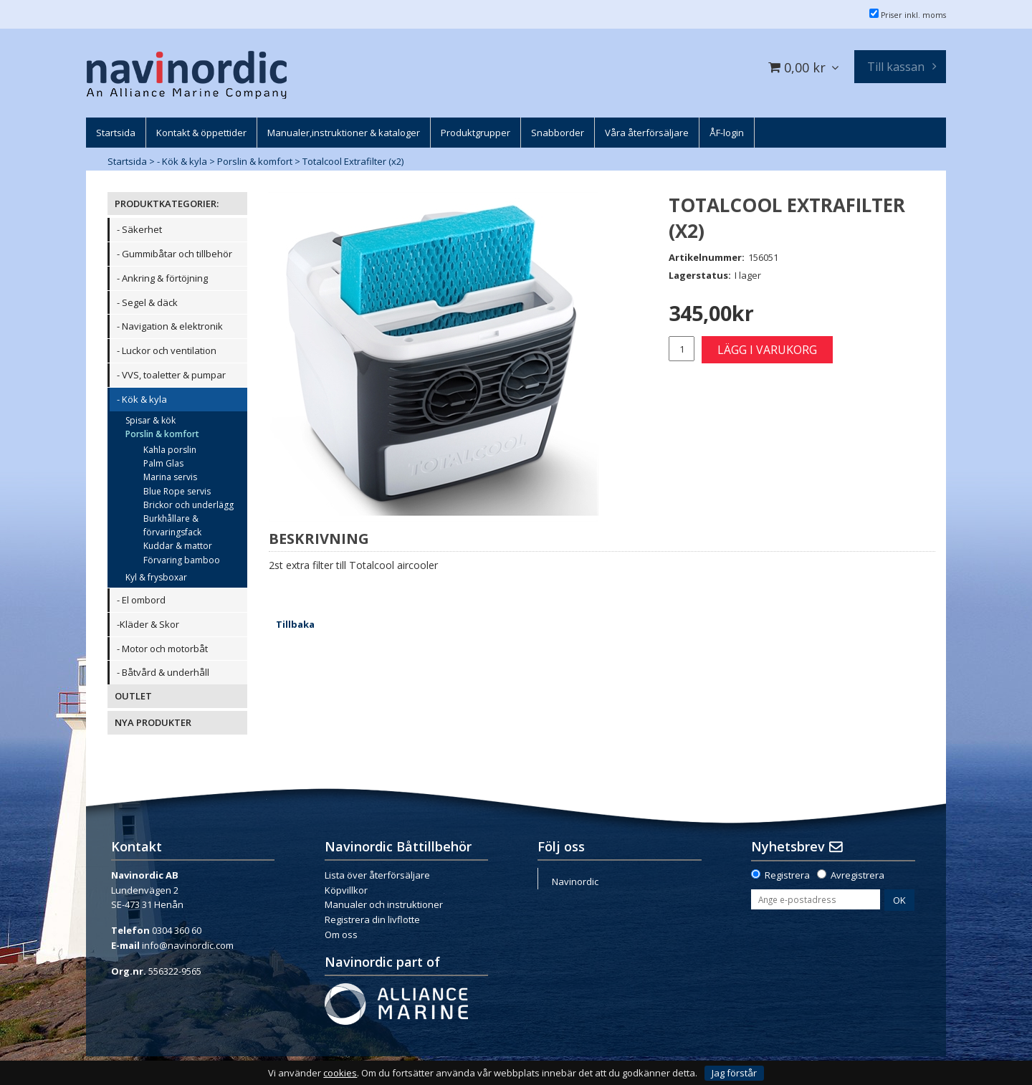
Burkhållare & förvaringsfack (172, 525)
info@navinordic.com (188, 945)
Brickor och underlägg (188, 505)
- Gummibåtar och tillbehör (174, 253)
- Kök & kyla (182, 161)
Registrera (787, 875)
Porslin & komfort (254, 161)
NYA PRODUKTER (153, 722)
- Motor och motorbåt (162, 648)
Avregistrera (857, 875)
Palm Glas (163, 463)
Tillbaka (295, 624)
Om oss (341, 934)
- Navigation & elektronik (170, 326)
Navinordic (575, 881)
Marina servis (170, 477)
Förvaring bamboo (181, 560)
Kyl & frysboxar (156, 577)
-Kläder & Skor (148, 624)
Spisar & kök (150, 420)
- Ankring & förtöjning (162, 278)
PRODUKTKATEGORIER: (167, 203)
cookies (340, 1073)
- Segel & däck (147, 302)
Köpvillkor (346, 890)
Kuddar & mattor (177, 546)
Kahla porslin (169, 450)
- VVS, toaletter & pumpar (171, 374)
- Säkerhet (139, 229)
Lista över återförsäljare (377, 875)
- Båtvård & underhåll (163, 672)
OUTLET (133, 695)
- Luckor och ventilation (166, 350)
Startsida (127, 161)
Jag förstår (734, 1072)
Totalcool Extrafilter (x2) (352, 161)
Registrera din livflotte (372, 919)
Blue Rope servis (177, 491)
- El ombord (141, 599)
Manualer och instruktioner (384, 904)
